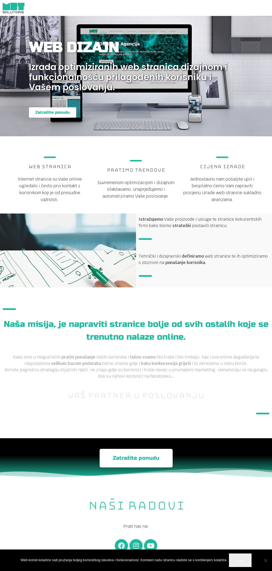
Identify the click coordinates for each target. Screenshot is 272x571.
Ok (240, 560)
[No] (265, 560)
